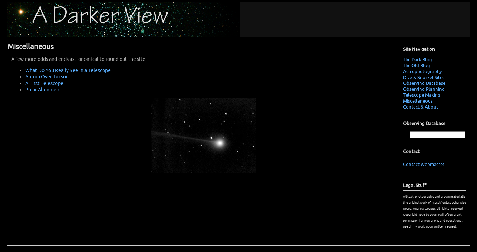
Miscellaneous (418, 101)
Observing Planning (424, 89)
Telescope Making (422, 95)
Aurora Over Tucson (47, 76)
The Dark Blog (417, 59)
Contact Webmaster (423, 164)
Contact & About (420, 107)
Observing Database (424, 83)
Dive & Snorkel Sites (423, 77)
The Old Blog (416, 65)
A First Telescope (44, 83)
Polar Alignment (43, 89)
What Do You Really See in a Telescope (68, 70)
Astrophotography (422, 71)
